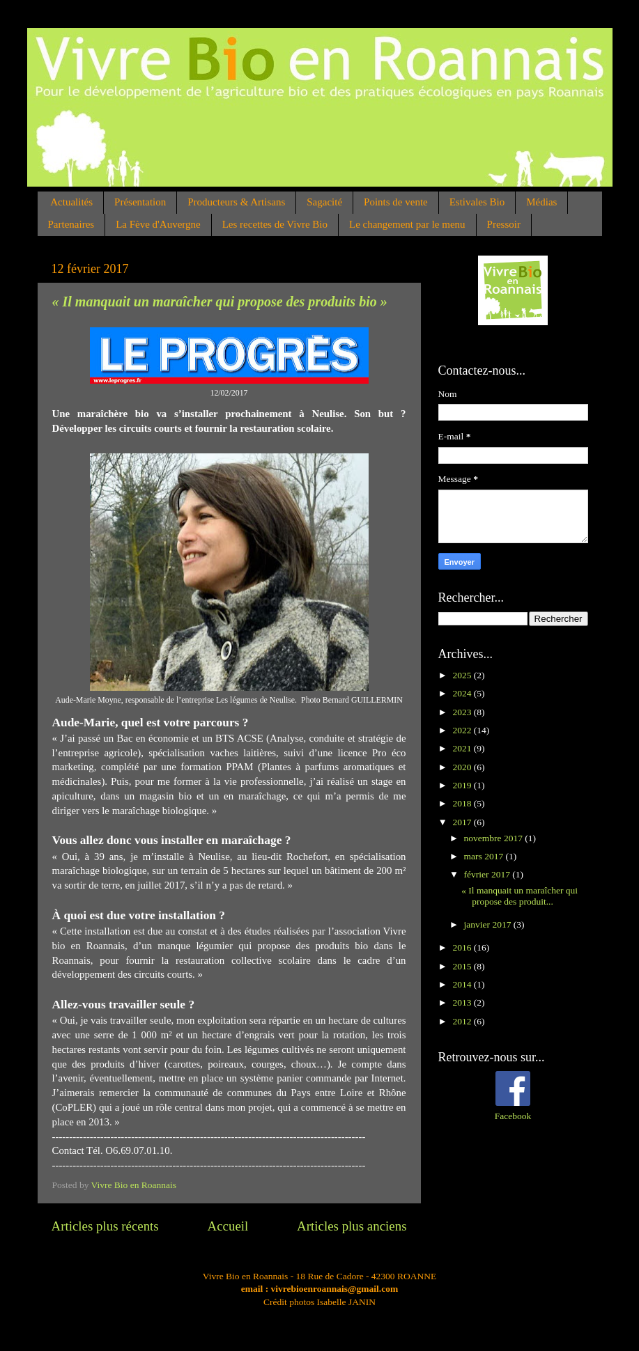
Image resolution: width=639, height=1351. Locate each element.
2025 (462, 675)
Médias (541, 202)
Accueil (228, 1226)
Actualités (71, 202)
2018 (462, 803)
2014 (462, 984)
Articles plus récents (105, 1226)
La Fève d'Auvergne (158, 224)
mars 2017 (485, 856)
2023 (462, 712)
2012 (462, 1021)
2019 (462, 785)
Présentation (140, 202)
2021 (462, 748)
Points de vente (396, 202)
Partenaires (71, 224)
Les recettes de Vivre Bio (275, 224)
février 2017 (488, 874)
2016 (462, 947)
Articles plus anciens (351, 1226)
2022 (462, 730)
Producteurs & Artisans (236, 202)
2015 (462, 966)
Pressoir (504, 224)
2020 (462, 767)
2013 (462, 1002)
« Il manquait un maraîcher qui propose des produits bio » (219, 301)
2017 (462, 822)
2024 (462, 693)
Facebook (513, 1116)
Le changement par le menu (407, 224)
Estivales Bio (477, 202)
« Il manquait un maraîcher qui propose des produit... (519, 896)
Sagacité (324, 202)
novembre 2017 (494, 838)
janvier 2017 (489, 924)
